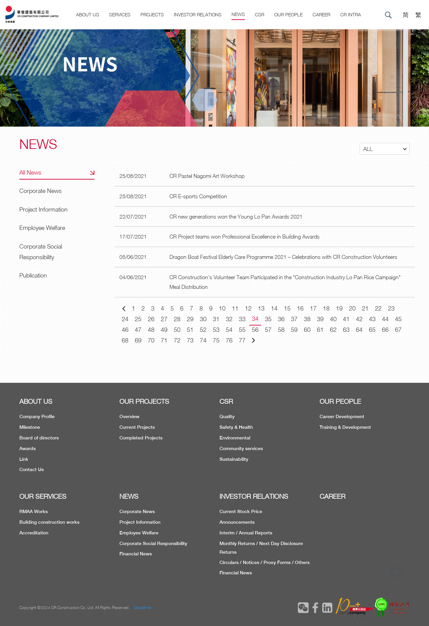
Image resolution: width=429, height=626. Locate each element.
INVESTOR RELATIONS (254, 496)
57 (268, 329)
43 (372, 318)
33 (242, 318)
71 (164, 340)
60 (307, 329)
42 (359, 318)
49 (164, 329)
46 (125, 329)
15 (287, 308)
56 (255, 329)
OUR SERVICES (42, 496)
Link (23, 459)
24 (125, 318)
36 (281, 318)
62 (333, 329)
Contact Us (31, 469)
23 (391, 308)
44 (385, 318)
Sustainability (234, 459)
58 (281, 329)
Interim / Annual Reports (246, 532)
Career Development (342, 416)
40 (333, 318)
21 (365, 308)
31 (216, 318)
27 (164, 318)
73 (190, 340)
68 (125, 340)
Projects (152, 14)
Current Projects (137, 427)
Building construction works (49, 522)
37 (294, 318)
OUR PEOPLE (340, 401)
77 (242, 340)
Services (119, 14)
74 (203, 340)
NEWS (128, 496)
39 (320, 318)
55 (242, 329)
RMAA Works (33, 511)
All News (30, 172)
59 (294, 329)
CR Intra (350, 14)
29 (190, 318)
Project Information (43, 209)
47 (138, 329)
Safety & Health (236, 427)
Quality (227, 416)
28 (177, 318)
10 (222, 308)
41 (346, 318)
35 (268, 318)
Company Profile (37, 416)
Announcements (237, 522)
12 (248, 308)
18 (326, 308)
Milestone (29, 427)
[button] (385, 149)
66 (385, 329)
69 (138, 340)
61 (320, 329)
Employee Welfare (42, 227)
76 (229, 340)
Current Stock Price (241, 511)
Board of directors (39, 437)
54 (229, 329)
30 (203, 318)
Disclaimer (142, 607)
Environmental (235, 437)
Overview (129, 416)
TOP (397, 577)
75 (216, 340)
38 (307, 318)
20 (352, 308)
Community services (241, 448)
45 (398, 318)
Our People (288, 14)
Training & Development (345, 427)
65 (372, 329)
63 (346, 329)
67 (398, 329)
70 (151, 340)
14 (274, 308)
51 (190, 329)
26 (151, 318)
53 (216, 329)
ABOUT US (35, 401)
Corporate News (40, 190)
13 (261, 308)
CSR (259, 14)
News (238, 14)
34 (255, 318)
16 (300, 308)
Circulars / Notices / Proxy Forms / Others (265, 562)
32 (229, 318)
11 (235, 308)
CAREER (321, 14)
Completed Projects (140, 437)
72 (177, 340)
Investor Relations (198, 14)
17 (313, 308)
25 (138, 318)
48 (151, 329)
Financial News (135, 553)
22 (378, 308)
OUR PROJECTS (144, 401)
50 (177, 329)
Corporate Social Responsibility (40, 252)
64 (359, 329)
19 (339, 308)
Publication (33, 275)
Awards (27, 448)
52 (203, 329)
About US (87, 14)
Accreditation (33, 532)
